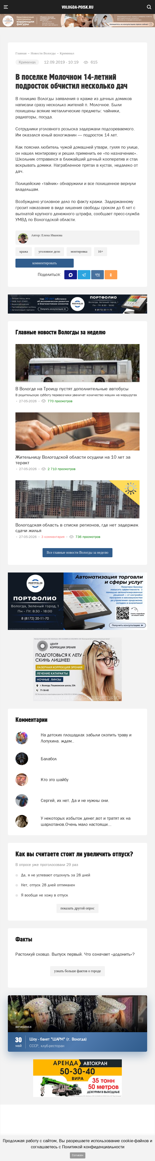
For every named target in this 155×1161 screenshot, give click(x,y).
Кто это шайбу (54, 779)
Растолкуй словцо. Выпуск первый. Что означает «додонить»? (74, 954)
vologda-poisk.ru (77, 7)
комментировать (44, 263)
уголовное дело (49, 251)
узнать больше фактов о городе (77, 971)
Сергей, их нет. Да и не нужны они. (75, 800)
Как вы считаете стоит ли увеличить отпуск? (74, 854)
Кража (24, 251)
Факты (23, 939)
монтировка (79, 251)
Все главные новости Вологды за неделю (77, 552)
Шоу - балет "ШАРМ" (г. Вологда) (58, 1039)
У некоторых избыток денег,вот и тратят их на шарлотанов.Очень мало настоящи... (85, 821)
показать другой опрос (77, 908)
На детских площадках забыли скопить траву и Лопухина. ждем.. (86, 738)
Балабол (49, 758)
